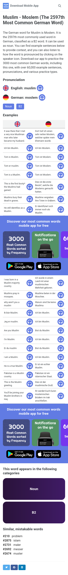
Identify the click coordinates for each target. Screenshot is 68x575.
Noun (8, 106)
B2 (20, 106)
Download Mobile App (24, 5)
